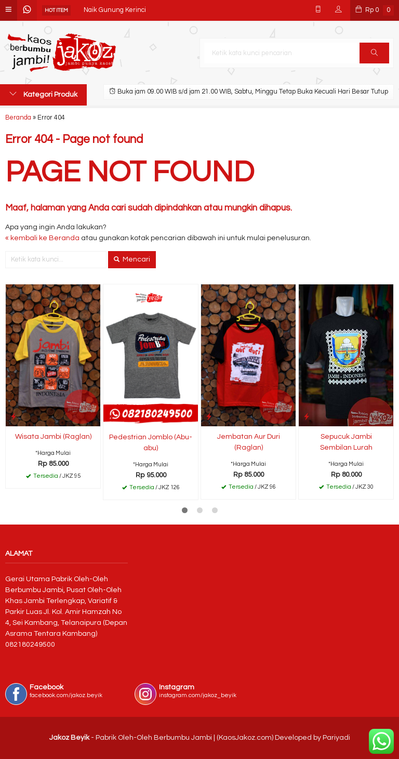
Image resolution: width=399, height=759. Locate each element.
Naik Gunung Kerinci (115, 10)
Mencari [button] (132, 259)
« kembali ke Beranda (42, 238)
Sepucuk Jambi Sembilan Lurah (346, 442)
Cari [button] (374, 56)
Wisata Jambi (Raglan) (53, 436)
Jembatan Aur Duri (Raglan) (248, 442)
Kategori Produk (43, 94)
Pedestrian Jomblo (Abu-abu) (150, 443)
